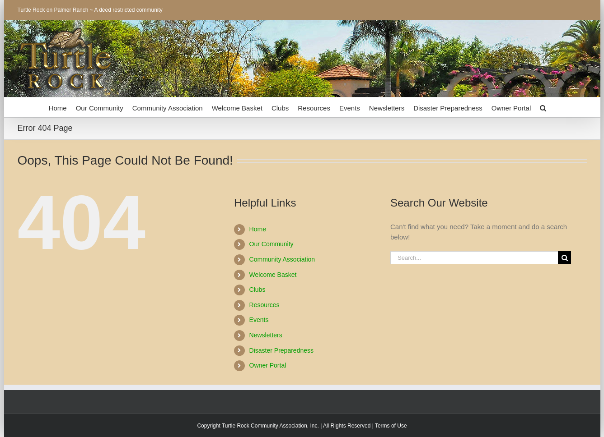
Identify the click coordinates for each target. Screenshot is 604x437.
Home (257, 229)
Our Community (271, 244)
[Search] (564, 257)
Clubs (257, 289)
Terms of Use (391, 426)
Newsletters (265, 335)
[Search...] (474, 257)
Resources (264, 304)
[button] (543, 107)
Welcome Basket (273, 274)
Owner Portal (267, 365)
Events (259, 319)
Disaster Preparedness (281, 350)
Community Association (282, 259)
